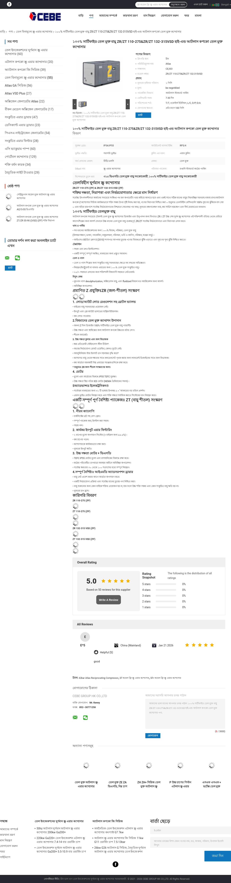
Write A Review (108, 599)
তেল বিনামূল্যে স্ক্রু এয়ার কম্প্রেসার (34, 31)
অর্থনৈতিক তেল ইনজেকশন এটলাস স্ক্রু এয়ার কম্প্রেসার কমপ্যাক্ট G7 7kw (118, 830)
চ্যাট (140, 115)
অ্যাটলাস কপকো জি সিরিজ (22, 70)
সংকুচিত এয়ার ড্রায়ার (18, 117)
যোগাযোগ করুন (169, 15)
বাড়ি (80, 15)
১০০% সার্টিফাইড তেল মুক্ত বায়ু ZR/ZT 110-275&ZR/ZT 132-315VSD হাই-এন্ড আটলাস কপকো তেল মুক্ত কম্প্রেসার (99, 116)
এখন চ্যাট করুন (201, 4)
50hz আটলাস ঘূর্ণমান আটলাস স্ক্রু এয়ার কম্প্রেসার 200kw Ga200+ (58, 830)
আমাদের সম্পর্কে (108, 15)
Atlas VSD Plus (15, 93)
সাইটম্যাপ (5, 857)
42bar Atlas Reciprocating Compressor (98, 678)
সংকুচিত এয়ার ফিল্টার (18, 141)
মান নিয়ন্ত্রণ (149, 15)
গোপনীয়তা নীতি (51, 879)
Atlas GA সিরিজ (15, 85)
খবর (186, 15)
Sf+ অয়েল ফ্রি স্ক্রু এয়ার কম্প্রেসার (165, 678)
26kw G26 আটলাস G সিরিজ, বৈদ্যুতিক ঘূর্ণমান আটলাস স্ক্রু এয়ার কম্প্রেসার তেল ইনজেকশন (120, 849)
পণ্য (91, 15)
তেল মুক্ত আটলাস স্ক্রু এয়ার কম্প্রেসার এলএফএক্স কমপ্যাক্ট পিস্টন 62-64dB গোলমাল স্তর (86, 784)
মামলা (198, 15)
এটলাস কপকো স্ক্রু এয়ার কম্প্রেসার (26, 62)
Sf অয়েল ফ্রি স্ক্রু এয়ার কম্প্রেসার (134, 678)
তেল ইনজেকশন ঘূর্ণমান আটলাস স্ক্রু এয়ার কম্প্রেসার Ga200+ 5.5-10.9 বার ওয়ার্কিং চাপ (61, 849)
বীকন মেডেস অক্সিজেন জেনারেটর (26, 109)
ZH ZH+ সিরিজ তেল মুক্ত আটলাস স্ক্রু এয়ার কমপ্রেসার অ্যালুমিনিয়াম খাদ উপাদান (149, 784)
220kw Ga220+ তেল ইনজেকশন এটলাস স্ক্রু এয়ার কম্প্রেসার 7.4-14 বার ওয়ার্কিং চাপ (61, 840)
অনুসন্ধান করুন (178, 4)
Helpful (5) (106, 652)
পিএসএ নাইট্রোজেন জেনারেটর (24, 133)
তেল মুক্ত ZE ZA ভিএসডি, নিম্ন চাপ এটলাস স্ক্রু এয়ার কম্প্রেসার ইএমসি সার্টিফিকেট (117, 784)
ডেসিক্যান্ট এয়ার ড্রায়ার (19, 125)
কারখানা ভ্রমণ (130, 15)
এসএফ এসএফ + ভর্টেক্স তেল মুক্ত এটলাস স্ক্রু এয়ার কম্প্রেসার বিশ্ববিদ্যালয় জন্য (211, 784)
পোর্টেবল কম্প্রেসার (16, 157)
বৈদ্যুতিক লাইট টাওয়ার (19, 172)
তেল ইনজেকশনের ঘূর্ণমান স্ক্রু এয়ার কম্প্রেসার (59, 821)
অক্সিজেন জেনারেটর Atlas (22, 101)
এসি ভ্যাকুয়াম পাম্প (17, 149)
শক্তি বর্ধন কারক (14, 164)
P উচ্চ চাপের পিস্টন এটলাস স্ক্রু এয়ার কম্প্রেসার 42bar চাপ (180, 784)
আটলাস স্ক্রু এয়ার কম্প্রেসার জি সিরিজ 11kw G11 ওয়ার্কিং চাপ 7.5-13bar (118, 840)
